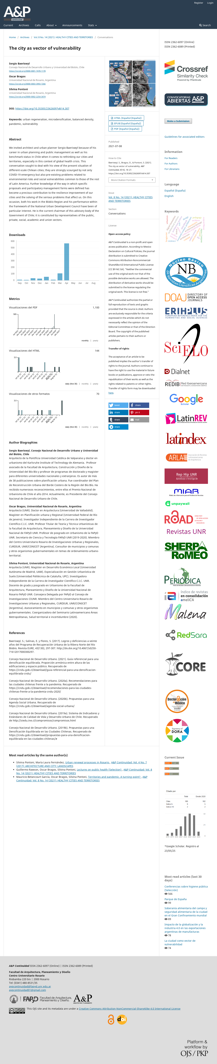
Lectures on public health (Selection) (99, 769)
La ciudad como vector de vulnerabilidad (180, 942)
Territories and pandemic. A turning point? (114, 777)
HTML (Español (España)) (128, 118)
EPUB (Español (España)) (127, 123)
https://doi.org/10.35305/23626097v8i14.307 (42, 108)
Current (8, 25)
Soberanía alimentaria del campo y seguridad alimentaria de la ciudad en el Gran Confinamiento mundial (186, 911)
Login (210, 2)
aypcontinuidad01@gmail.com (27, 990)
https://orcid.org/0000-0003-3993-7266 (27, 84)
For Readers (171, 158)
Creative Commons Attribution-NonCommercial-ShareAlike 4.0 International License (129, 1008)
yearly (95, 340)
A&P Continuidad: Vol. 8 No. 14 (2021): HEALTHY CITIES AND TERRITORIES (81, 778)
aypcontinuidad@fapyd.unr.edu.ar (30, 986)
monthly (85, 340)
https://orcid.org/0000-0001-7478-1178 (27, 71)
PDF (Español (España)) (126, 128)
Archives (24, 25)
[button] (118, 405)
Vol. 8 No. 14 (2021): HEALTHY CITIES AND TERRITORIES (63, 37)
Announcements (72, 25)
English (169, 196)
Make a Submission (178, 121)
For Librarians (172, 169)
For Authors (171, 163)
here (111, 392)
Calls (38, 25)
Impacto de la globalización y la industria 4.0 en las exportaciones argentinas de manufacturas (185, 928)
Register (198, 2)
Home (12, 37)
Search (205, 25)
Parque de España (176, 899)
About (50, 25)
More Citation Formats (123, 180)
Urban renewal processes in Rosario (87, 762)
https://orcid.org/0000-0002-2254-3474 (27, 97)
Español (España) (175, 190)
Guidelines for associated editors (185, 136)
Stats (91, 25)
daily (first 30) (71, 384)
